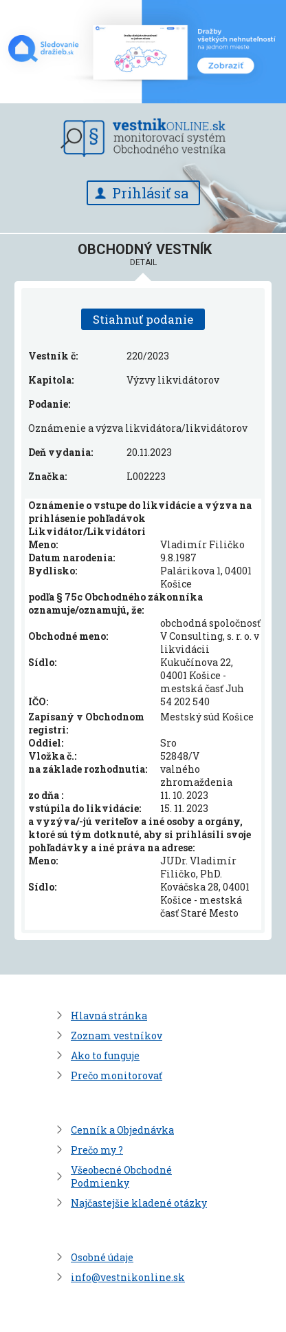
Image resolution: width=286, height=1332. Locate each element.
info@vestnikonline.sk (128, 1277)
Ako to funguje (105, 1055)
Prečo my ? (97, 1149)
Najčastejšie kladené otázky (139, 1202)
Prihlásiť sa (150, 193)
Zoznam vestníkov (116, 1035)
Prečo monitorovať (116, 1075)
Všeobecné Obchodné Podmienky (121, 1176)
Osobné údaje (102, 1257)
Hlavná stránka (109, 1015)
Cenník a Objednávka (122, 1129)
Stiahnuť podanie (143, 319)
